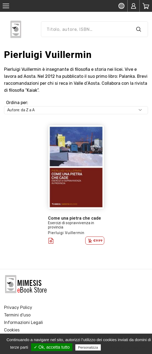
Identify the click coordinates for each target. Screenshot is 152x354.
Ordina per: (17, 102)
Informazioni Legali (23, 322)
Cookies (12, 330)
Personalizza (88, 347)
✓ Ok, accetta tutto (52, 347)
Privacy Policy (18, 307)
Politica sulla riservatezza (124, 347)
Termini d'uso (17, 315)
